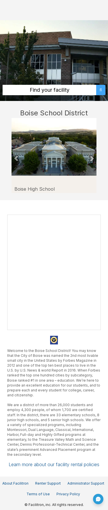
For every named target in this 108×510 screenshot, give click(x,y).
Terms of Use (38, 494)
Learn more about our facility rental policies (54, 464)
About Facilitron (15, 483)
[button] (16, 155)
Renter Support (48, 483)
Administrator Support (85, 483)
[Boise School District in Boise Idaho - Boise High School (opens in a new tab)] (54, 147)
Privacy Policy (68, 494)
